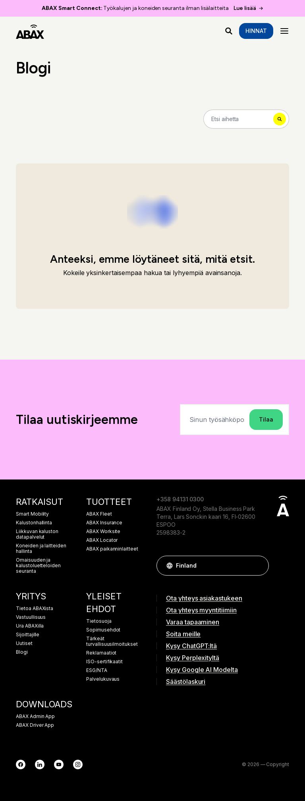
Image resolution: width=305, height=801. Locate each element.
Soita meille (183, 633)
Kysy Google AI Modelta (202, 669)
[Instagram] (78, 764)
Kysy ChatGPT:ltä (191, 645)
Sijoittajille (27, 634)
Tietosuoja (99, 621)
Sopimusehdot (103, 630)
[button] (259, 565)
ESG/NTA (96, 670)
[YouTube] (59, 764)
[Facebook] (20, 764)
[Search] (246, 119)
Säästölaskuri (185, 681)
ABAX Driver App (35, 725)
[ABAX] (30, 31)
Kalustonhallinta (34, 523)
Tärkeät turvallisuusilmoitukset (112, 641)
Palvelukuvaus (103, 679)
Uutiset (24, 643)
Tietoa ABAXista (34, 608)
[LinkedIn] (39, 764)
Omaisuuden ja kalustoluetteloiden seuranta (38, 565)
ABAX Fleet (99, 514)
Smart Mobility (32, 514)
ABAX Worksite (103, 531)
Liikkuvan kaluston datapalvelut (37, 534)
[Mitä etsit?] (229, 31)
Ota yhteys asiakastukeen (204, 598)
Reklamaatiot (101, 653)
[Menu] (284, 31)
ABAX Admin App (35, 716)
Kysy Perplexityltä (192, 657)
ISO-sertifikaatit (104, 661)
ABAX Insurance (104, 523)
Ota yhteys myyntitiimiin (201, 610)
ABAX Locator (102, 540)
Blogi (22, 652)
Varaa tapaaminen (192, 622)
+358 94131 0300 (180, 499)
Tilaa (266, 419)
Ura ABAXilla (30, 626)
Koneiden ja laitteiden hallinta (41, 548)
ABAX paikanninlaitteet (112, 549)
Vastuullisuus (31, 617)
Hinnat (256, 30)
